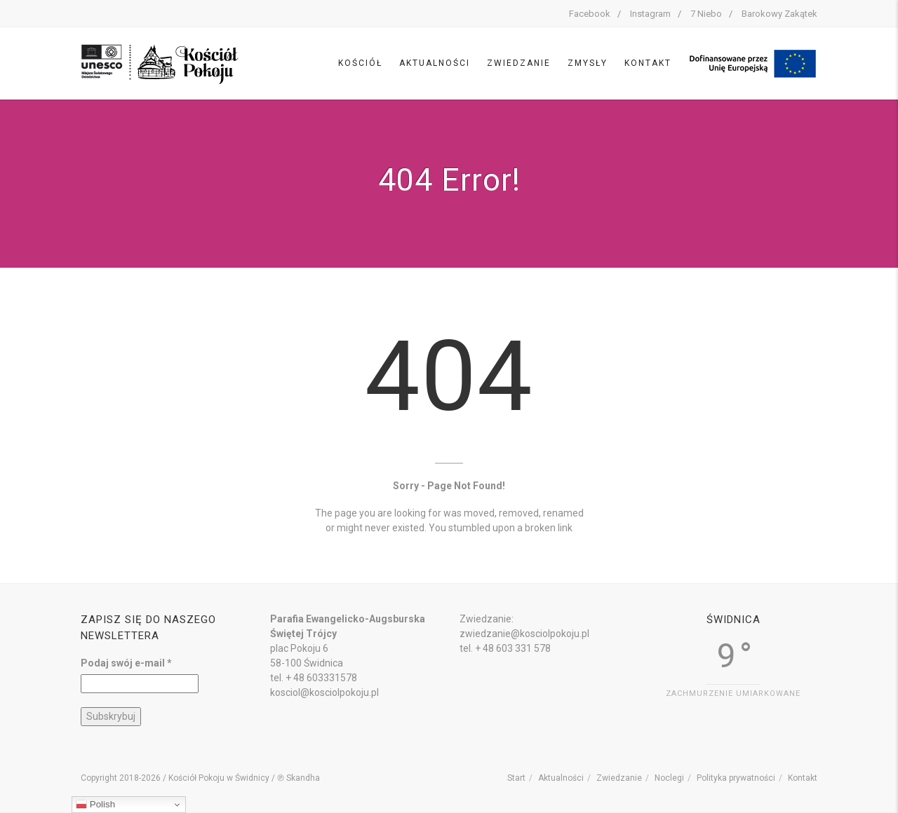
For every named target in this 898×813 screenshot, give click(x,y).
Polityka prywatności (736, 778)
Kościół (360, 63)
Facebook (589, 13)
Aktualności (434, 63)
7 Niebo (706, 13)
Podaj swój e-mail (126, 663)
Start (516, 778)
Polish (95, 804)
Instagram (650, 13)
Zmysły (588, 63)
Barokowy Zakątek (779, 13)
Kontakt (647, 63)
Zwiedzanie (519, 63)
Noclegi (669, 778)
